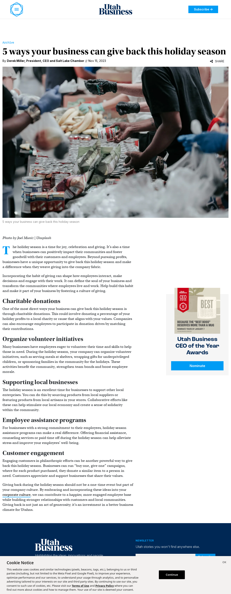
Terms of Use (80, 586)
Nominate (197, 366)
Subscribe (203, 9)
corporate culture (16, 494)
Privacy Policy (104, 586)
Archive (8, 42)
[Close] (224, 562)
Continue (172, 574)
